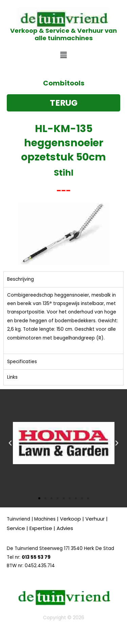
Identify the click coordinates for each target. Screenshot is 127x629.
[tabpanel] (63, 320)
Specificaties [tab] (22, 361)
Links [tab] (12, 377)
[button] (63, 55)
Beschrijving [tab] (20, 279)
